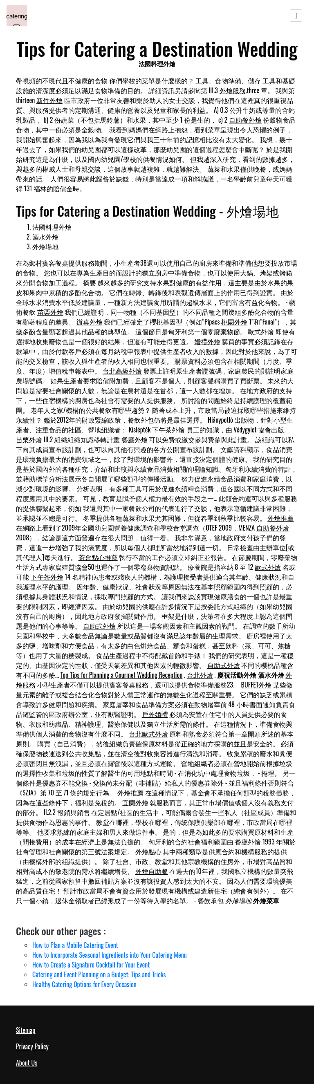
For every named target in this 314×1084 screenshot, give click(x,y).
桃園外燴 (234, 322)
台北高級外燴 (122, 371)
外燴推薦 (280, 518)
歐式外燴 (261, 331)
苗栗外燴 (50, 312)
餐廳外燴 (134, 439)
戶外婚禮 (155, 714)
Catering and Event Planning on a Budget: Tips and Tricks (99, 974)
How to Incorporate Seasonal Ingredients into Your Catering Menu (109, 955)
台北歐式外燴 (148, 734)
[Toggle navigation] (296, 15)
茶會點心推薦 (98, 557)
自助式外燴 (99, 626)
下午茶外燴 (168, 429)
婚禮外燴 (207, 341)
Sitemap (25, 1030)
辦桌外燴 (89, 322)
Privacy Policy (32, 1046)
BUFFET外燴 (256, 685)
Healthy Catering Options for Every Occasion (84, 984)
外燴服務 (233, 90)
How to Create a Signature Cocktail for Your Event (91, 965)
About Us (26, 1063)
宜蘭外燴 (135, 802)
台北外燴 (200, 675)
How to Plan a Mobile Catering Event (75, 945)
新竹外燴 (49, 100)
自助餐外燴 (245, 120)
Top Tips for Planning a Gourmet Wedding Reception (122, 675)
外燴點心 (148, 851)
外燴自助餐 (151, 871)
